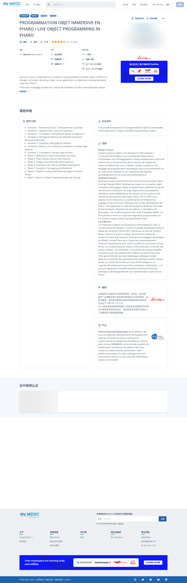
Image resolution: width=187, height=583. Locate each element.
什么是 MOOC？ (26, 537)
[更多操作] (163, 18)
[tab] (27, 4)
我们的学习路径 (56, 541)
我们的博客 (54, 545)
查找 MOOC (55, 537)
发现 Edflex (146, 537)
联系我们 (23, 541)
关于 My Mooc (117, 537)
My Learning (158, 4)
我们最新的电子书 (148, 541)
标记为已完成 (93, 487)
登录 (180, 4)
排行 (82, 537)
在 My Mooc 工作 (148, 545)
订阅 (162, 519)
